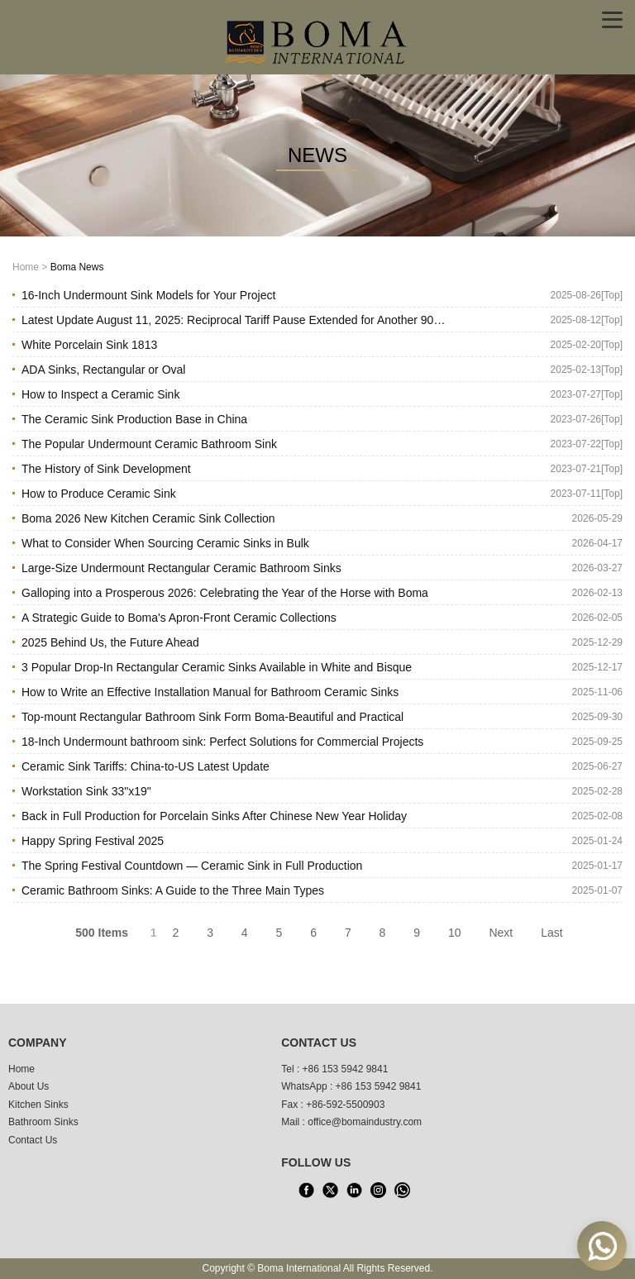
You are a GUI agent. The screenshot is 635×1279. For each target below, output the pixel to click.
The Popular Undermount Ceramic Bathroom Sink (149, 444)
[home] (317, 40)
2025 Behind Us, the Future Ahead (110, 642)
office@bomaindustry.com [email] (365, 1122)
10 (454, 932)
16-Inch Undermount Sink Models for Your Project (148, 295)
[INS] (378, 1190)
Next (501, 932)
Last (551, 932)
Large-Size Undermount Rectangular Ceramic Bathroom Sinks (181, 568)
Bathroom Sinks (43, 1122)
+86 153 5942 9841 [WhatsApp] (379, 1086)
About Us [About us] (28, 1086)
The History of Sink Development (106, 468)
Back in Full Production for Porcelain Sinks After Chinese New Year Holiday (214, 816)
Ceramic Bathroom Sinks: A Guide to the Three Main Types (172, 890)
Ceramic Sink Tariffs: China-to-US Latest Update (145, 766)
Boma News (77, 267)
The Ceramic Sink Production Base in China (134, 419)
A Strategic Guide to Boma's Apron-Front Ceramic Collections (179, 617)
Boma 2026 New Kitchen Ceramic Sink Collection (148, 518)
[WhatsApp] (402, 1190)
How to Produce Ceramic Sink (98, 493)
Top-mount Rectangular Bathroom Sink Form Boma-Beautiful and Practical (212, 716)
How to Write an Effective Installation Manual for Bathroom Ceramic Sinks (210, 692)
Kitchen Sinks (38, 1104)
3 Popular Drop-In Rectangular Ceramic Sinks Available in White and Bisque (216, 667)
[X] (330, 1190)
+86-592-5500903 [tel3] (345, 1104)
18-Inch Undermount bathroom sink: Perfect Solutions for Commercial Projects (222, 741)
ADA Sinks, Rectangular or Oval (103, 369)
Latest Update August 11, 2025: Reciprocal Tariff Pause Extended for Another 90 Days (227, 322)
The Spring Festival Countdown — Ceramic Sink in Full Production (191, 865)
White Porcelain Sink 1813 (89, 344)
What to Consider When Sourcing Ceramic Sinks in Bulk (165, 543)
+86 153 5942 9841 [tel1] (346, 1069)
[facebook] (306, 1190)
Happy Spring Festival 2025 (92, 840)
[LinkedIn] (354, 1190)
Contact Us (32, 1140)
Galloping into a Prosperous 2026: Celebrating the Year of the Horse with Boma (224, 592)
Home (25, 267)
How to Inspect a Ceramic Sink (100, 394)
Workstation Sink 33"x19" (86, 791)
